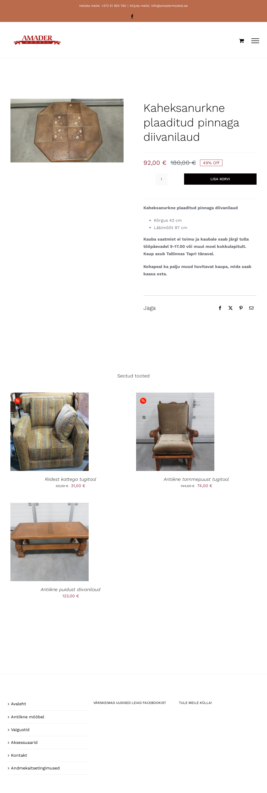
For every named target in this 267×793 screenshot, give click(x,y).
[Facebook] (220, 308)
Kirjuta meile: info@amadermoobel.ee (159, 6)
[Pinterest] (241, 308)
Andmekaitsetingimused (35, 768)
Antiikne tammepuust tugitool (196, 479)
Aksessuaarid (24, 742)
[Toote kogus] (161, 179)
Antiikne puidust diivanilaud (70, 589)
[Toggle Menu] (255, 40)
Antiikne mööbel (27, 716)
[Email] (251, 308)
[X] (230, 308)
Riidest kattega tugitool (70, 479)
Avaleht (18, 703)
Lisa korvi (220, 179)
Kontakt (19, 755)
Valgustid (20, 729)
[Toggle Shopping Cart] (241, 40)
